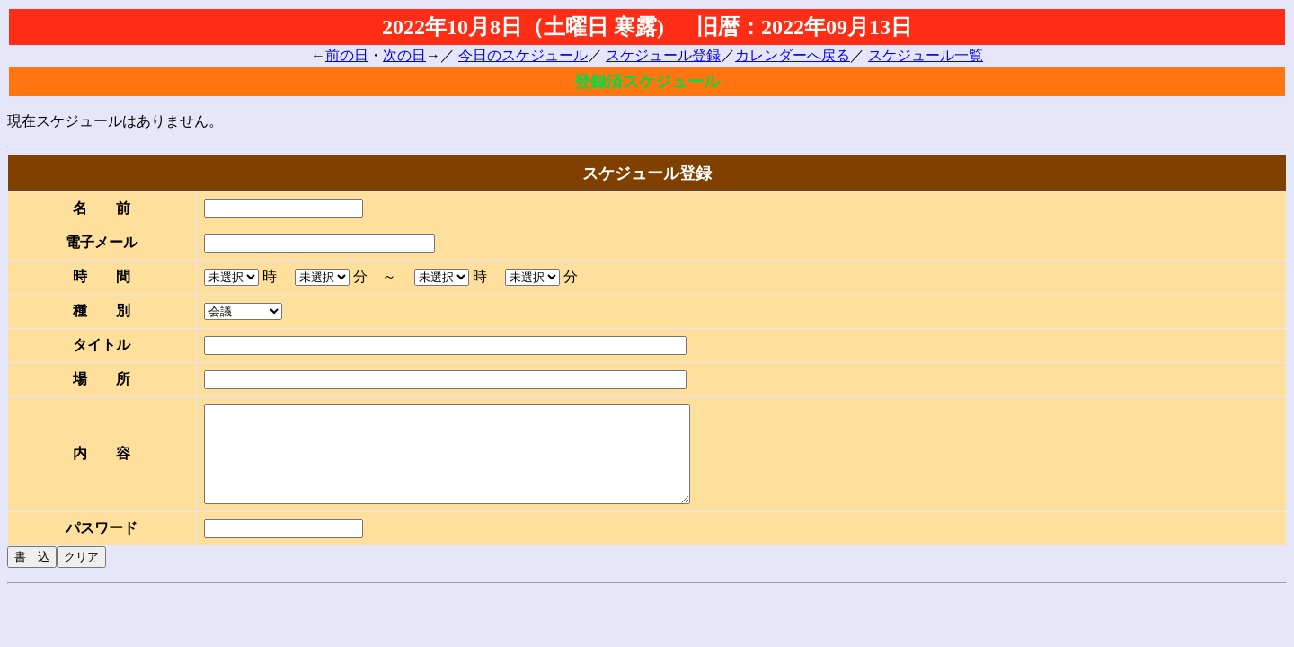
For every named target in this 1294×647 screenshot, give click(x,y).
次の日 (404, 55)
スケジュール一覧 (925, 55)
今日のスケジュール (523, 55)
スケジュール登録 (663, 55)
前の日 (346, 55)
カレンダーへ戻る (792, 55)
